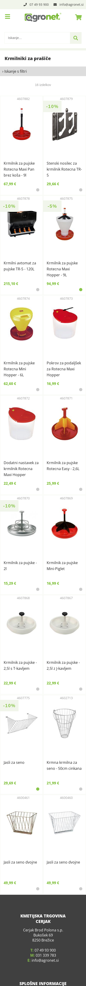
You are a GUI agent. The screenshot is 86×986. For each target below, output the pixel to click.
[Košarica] (77, 17)
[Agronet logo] (43, 17)
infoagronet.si (71, 4)
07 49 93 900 (39, 4)
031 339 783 (46, 941)
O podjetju (43, 980)
